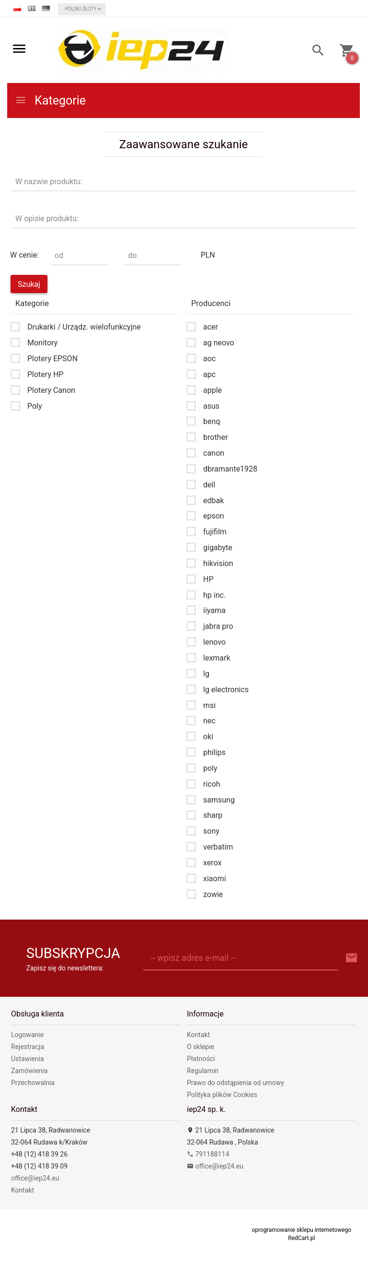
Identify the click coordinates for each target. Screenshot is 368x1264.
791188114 (208, 1154)
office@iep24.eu (35, 1178)
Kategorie (50, 100)
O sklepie (200, 1047)
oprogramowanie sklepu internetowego (301, 1230)
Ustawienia (27, 1059)
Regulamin (202, 1071)
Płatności (201, 1059)
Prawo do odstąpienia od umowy (235, 1083)
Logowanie (27, 1035)
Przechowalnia (33, 1083)
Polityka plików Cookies (222, 1095)
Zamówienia (29, 1071)
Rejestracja (27, 1047)
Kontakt (198, 1035)
